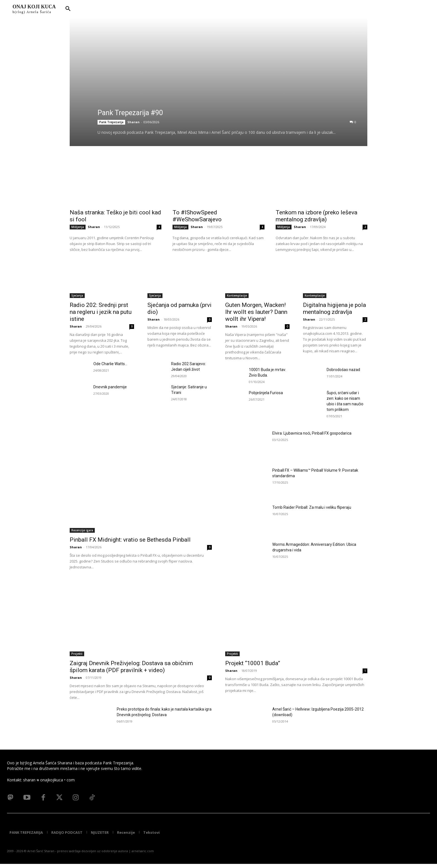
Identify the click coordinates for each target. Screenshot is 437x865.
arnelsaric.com (143, 852)
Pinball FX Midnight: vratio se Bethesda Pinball (130, 539)
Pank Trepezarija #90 (130, 113)
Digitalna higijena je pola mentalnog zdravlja (334, 308)
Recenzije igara (82, 530)
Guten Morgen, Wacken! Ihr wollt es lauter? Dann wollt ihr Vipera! (256, 312)
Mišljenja (77, 227)
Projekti (76, 654)
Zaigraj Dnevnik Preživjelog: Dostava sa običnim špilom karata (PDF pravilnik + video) (131, 666)
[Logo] (34, 9)
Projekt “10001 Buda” (252, 663)
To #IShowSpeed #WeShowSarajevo (197, 216)
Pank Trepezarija (111, 122)
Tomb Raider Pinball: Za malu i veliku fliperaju (311, 507)
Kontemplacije (237, 295)
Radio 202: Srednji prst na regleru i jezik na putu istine (101, 312)
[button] (68, 9)
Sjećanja (77, 295)
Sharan (133, 122)
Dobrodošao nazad (343, 369)
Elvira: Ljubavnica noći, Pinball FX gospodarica (311, 433)
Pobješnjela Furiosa (266, 393)
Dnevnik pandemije (110, 387)
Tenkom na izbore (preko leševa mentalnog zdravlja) (316, 216)
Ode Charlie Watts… (110, 364)
